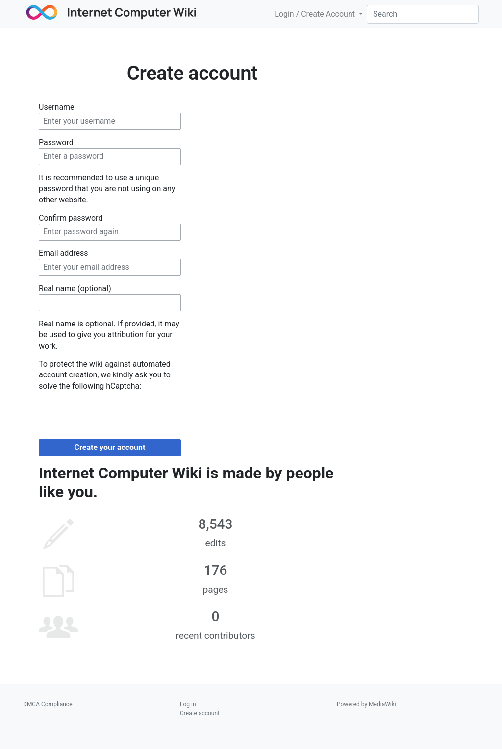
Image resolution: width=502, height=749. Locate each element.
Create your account (110, 447)
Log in (188, 704)
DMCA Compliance (48, 704)
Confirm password (70, 218)
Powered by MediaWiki (366, 704)
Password (56, 142)
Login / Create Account (316, 14)
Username (57, 107)
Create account (200, 713)
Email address (63, 253)
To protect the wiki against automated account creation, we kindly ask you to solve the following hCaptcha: (105, 375)
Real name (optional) (75, 288)
